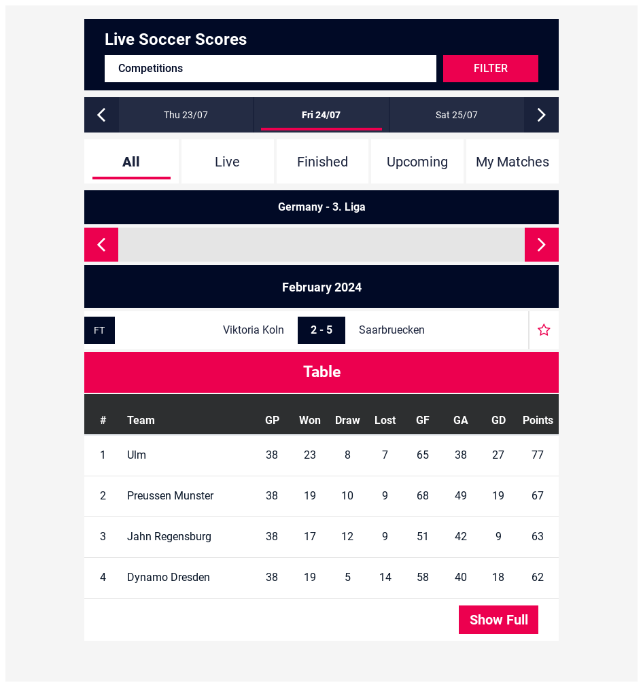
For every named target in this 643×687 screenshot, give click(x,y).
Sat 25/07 (457, 114)
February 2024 (322, 287)
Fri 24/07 (321, 114)
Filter (491, 68)
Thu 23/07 (186, 114)
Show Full (499, 620)
